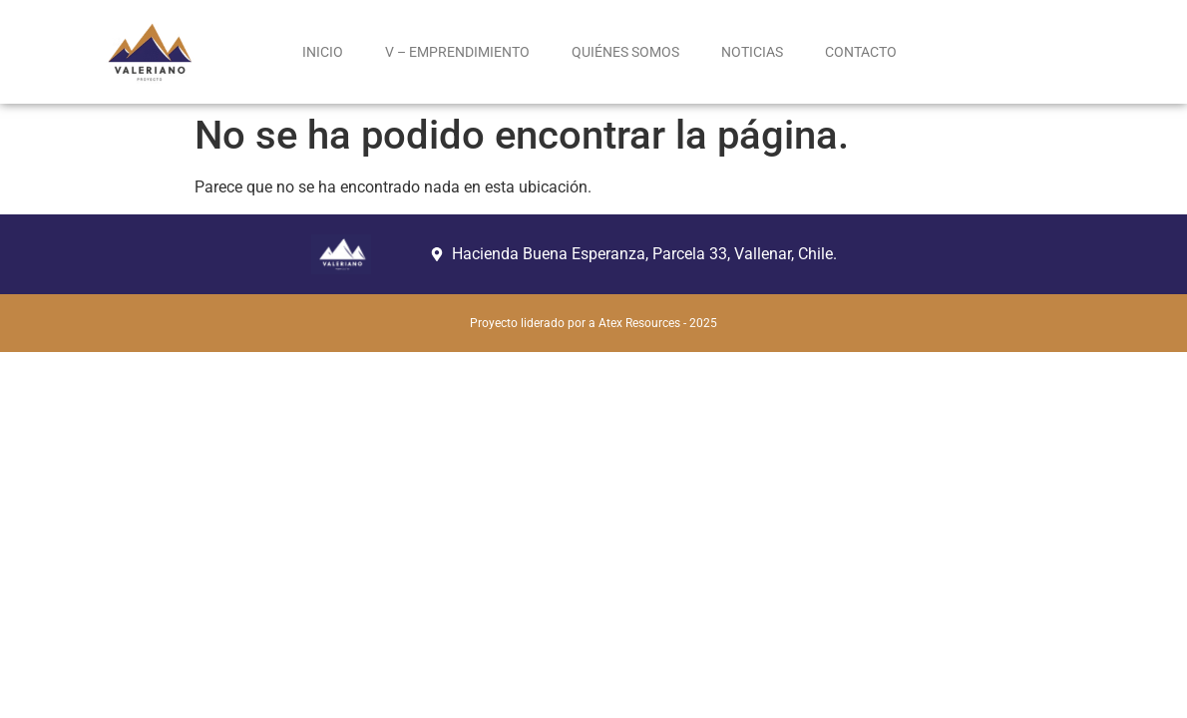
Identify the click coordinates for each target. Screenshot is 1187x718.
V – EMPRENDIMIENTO (457, 52)
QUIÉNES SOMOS (625, 52)
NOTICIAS (752, 52)
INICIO (322, 52)
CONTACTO (861, 52)
